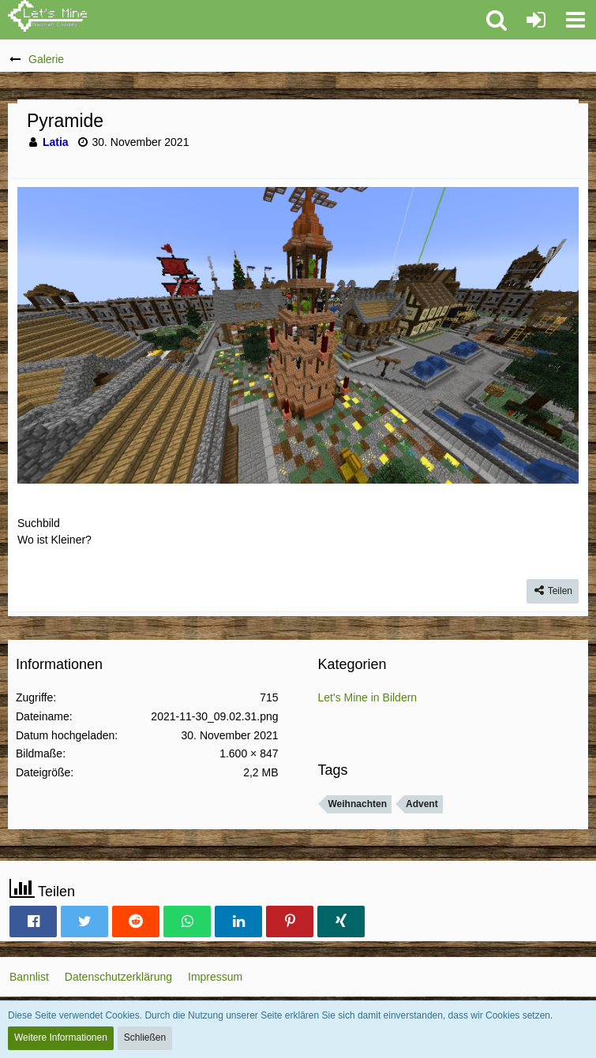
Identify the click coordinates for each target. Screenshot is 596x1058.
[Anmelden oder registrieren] (536, 20)
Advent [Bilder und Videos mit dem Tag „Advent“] (422, 803)
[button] (575, 20)
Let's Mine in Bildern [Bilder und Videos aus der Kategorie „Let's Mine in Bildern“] (368, 697)
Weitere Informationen (60, 1037)
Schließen (145, 1037)
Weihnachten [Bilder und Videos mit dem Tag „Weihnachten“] (357, 803)
